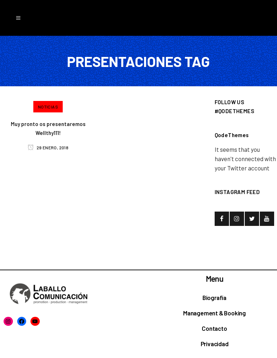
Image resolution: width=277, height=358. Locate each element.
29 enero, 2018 (48, 147)
